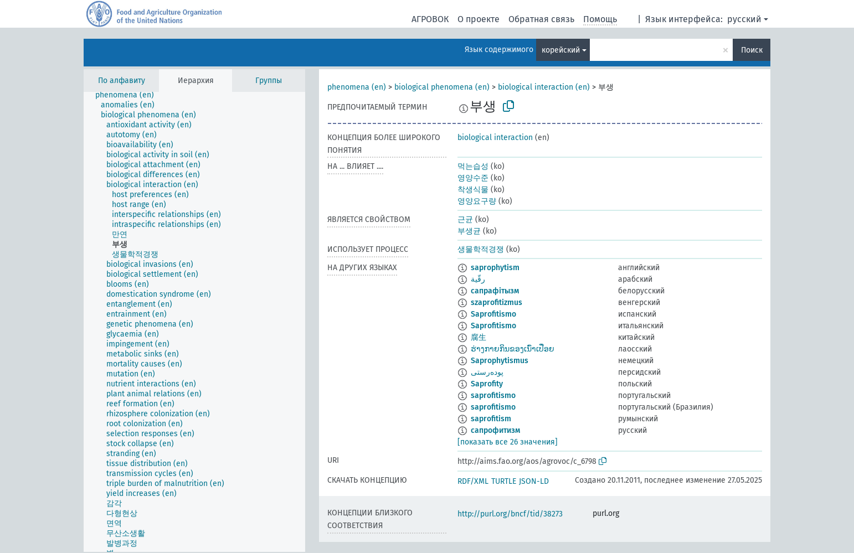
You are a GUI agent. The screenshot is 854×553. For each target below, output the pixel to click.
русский (744, 19)
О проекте (478, 19)
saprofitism (491, 418)
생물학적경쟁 (480, 249)
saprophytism (495, 267)
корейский (561, 50)
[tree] (194, 322)
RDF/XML (472, 481)
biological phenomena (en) (442, 87)
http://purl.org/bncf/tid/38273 (510, 514)
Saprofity (487, 384)
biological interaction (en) (544, 87)
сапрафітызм (495, 291)
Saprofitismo (493, 314)
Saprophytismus (499, 360)
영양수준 (472, 178)
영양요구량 (476, 201)
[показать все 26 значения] (507, 442)
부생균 (469, 231)
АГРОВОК (430, 19)
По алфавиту (121, 80)
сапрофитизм (495, 430)
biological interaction (495, 137)
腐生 (478, 337)
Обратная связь (541, 19)
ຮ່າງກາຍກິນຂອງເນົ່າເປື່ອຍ (512, 349)
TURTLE (503, 481)
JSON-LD (534, 481)
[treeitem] (129, 95)
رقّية (478, 279)
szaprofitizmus (496, 302)
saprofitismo (493, 395)
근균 (465, 219)
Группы (268, 80)
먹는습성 (472, 166)
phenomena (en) (356, 87)
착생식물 (472, 189)
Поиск (752, 50)
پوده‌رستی (487, 372)
